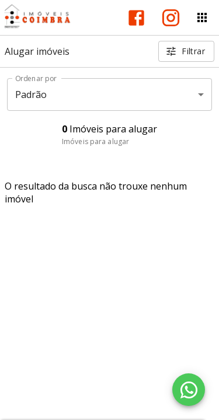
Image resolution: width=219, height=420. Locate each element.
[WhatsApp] (188, 389)
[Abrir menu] (202, 18)
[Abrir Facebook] (136, 18)
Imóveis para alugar (95, 141)
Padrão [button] (31, 94)
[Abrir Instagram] (171, 18)
